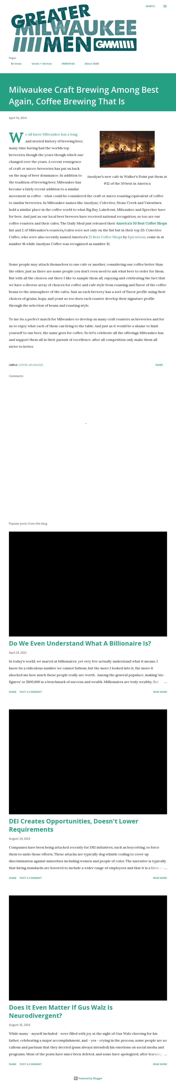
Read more (160, 691)
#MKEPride (66, 63)
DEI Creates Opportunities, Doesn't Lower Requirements (73, 825)
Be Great (14, 63)
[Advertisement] (88, 492)
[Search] (150, 6)
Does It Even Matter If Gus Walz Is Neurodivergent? (61, 1011)
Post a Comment (31, 691)
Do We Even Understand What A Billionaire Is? (80, 643)
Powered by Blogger (88, 1078)
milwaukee (36, 364)
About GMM (90, 63)
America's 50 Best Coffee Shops (141, 223)
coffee (23, 364)
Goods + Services (40, 63)
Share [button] (159, 364)
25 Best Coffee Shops (117, 237)
